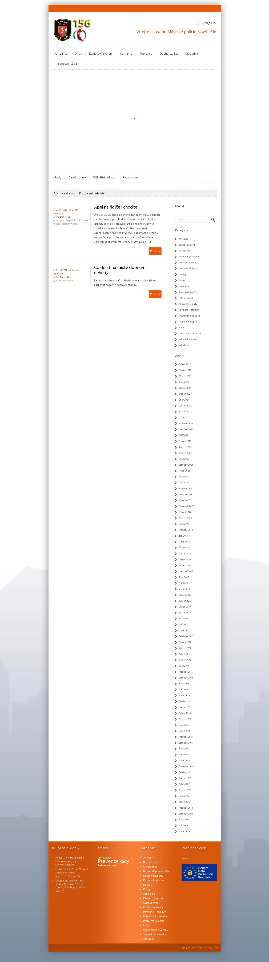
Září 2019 (183, 536)
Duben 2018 (185, 607)
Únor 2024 (184, 400)
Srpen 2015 (184, 760)
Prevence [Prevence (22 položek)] (108, 861)
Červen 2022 (185, 441)
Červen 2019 (185, 547)
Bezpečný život (73, 220)
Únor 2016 (184, 725)
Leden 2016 (184, 731)
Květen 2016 (185, 707)
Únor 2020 (184, 524)
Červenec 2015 (186, 766)
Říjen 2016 (184, 683)
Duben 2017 (184, 654)
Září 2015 (183, 754)
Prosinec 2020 (186, 488)
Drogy (182, 280)
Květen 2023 (185, 406)
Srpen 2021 (184, 471)
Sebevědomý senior (189, 339)
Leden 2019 (184, 565)
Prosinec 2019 (186, 530)
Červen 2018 (185, 595)
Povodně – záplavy (189, 310)
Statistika (191, 53)
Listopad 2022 (186, 429)
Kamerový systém (101, 53)
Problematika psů (188, 322)
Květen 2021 (185, 482)
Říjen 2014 (184, 819)
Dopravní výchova (69, 223)
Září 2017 (183, 624)
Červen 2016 (185, 701)
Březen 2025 (185, 376)
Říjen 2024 (184, 382)
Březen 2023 (185, 411)
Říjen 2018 (184, 577)
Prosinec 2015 (186, 737)
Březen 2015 (185, 790)
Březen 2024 (185, 394)
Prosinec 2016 (186, 672)
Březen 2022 (185, 453)
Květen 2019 (185, 553)
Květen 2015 (185, 778)
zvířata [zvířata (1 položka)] (113, 866)
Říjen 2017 (184, 618)
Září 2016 (183, 689)
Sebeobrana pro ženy (190, 333)
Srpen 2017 (184, 630)
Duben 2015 (185, 784)
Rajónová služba (66, 64)
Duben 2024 (185, 388)
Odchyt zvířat (169, 53)
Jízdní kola (184, 286)
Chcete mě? (185, 251)
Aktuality (61, 53)
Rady (58, 177)
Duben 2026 (185, 364)
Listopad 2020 (186, 494)
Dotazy (182, 274)
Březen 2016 (185, 719)
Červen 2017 (185, 642)
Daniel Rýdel (66, 216)
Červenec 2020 (186, 506)
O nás (78, 53)
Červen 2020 (185, 512)
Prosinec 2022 (186, 423)
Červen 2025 (185, 370)
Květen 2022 (185, 447)
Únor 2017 (184, 666)
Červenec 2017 (186, 636)
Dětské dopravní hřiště (190, 256)
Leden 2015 (184, 802)
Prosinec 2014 (186, 808)
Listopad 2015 (186, 743)
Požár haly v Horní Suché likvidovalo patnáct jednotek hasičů (69, 861)
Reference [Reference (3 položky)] (104, 865)
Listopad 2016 (186, 678)
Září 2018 (183, 583)
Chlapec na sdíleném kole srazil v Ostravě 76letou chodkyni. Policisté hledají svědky (70, 886)
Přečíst (155, 251)
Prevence (145, 53)
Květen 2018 (185, 601)
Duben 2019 (185, 559)
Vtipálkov (184, 345)
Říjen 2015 (184, 749)
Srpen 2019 (184, 542)
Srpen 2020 (184, 500)
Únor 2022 (184, 459)
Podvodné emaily (188, 304)
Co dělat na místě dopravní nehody (120, 270)
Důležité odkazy (104, 177)
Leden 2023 (185, 417)
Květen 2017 (185, 648)
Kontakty (126, 53)
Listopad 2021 (186, 465)
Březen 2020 (185, 518)
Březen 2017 (185, 660)
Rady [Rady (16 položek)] (124, 861)
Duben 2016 (185, 713)
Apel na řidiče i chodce (115, 207)
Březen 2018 (185, 612)
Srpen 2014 (184, 831)
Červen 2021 (185, 476)
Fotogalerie (130, 177)
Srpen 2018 (184, 589)
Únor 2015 (184, 796)
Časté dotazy (77, 177)
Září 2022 (183, 435)
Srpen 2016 (184, 695)
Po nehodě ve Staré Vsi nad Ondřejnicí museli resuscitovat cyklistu (71, 872)
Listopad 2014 (186, 814)
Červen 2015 (185, 772)
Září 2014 (183, 825)
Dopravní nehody (64, 280)
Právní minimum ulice (189, 316)
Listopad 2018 (186, 571)
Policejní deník (67, 848)
